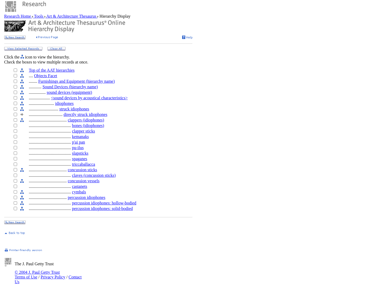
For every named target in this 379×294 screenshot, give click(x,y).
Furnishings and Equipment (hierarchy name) (76, 81)
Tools (38, 16)
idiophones (64, 103)
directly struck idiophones (85, 114)
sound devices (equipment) (69, 92)
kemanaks (80, 136)
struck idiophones (74, 109)
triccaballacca (83, 164)
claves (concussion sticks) (94, 175)
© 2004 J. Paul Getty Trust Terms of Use (37, 274)
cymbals (79, 192)
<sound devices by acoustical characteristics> (89, 98)
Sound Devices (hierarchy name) (70, 87)
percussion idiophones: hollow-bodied (104, 203)
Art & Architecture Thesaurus (71, 16)
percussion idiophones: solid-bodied (102, 208)
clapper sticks (83, 131)
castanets (79, 186)
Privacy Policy (53, 277)
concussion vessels (83, 181)
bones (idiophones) (88, 125)
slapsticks (80, 153)
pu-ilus (77, 147)
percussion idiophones (86, 197)
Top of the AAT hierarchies (51, 70)
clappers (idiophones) (86, 120)
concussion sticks (82, 170)
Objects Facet (45, 76)
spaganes (79, 158)
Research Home (18, 16)
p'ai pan (78, 142)
